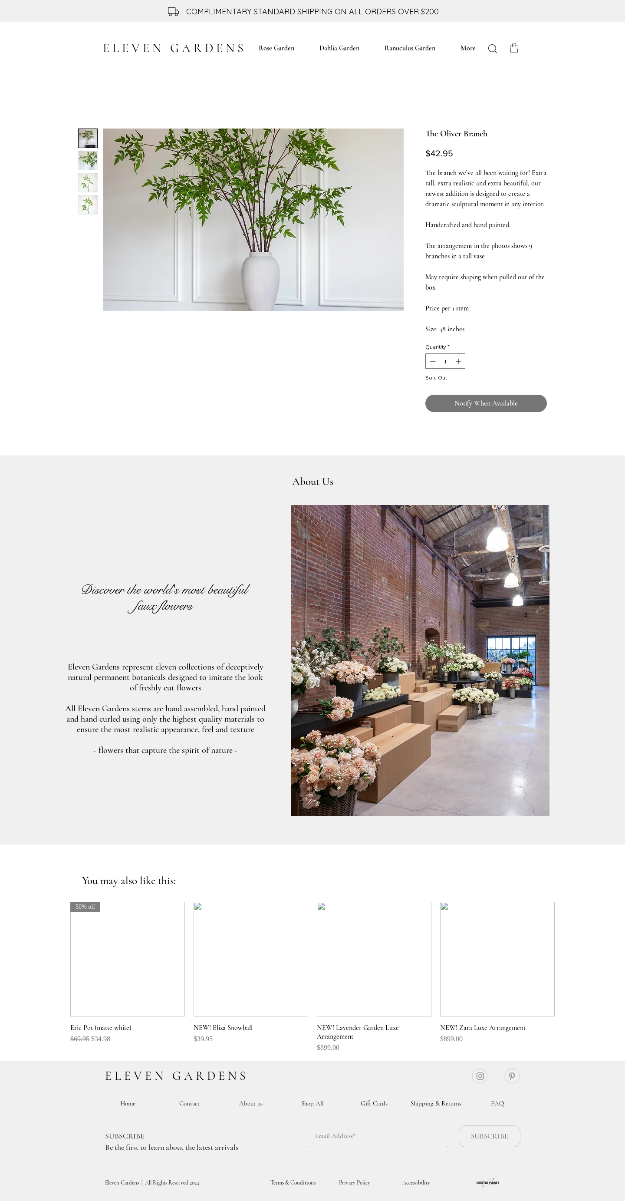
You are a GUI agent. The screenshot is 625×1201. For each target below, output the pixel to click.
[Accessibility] (416, 1182)
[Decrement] (432, 361)
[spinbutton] (445, 361)
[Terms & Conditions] (293, 1182)
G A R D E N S (209, 1076)
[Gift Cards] (374, 1103)
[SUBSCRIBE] (489, 1136)
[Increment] (459, 361)
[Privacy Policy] (354, 1182)
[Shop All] (312, 1103)
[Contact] (189, 1103)
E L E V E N (137, 1076)
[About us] (251, 1103)
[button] (514, 48)
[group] (312, 977)
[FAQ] (497, 1103)
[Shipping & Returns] (436, 1103)
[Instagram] (480, 1076)
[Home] (127, 1103)
